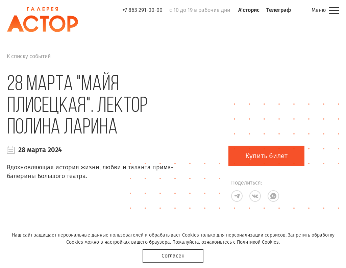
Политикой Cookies (258, 242)
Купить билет (266, 156)
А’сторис (249, 10)
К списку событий (29, 56)
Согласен (173, 255)
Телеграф (278, 10)
